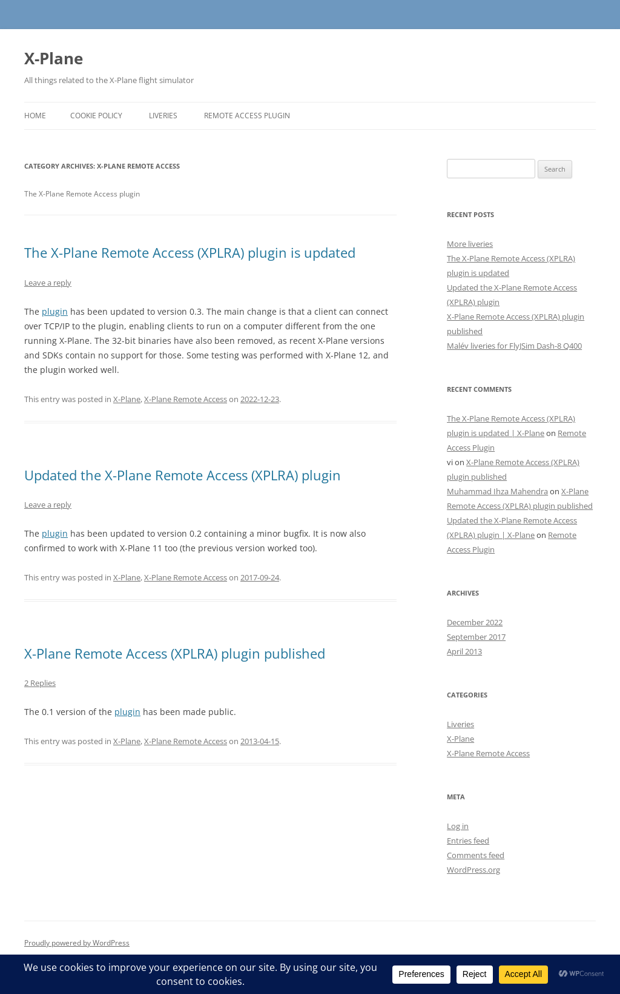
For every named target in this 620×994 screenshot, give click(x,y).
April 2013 (464, 651)
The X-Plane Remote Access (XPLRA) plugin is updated (189, 252)
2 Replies (40, 682)
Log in (458, 826)
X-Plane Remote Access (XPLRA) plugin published (174, 653)
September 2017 (476, 636)
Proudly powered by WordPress (77, 943)
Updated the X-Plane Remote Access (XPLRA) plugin (182, 475)
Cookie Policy (96, 115)
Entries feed (468, 840)
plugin (55, 311)
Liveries (163, 115)
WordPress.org (473, 869)
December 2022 (475, 622)
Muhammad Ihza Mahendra (497, 491)
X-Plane (53, 58)
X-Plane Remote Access (185, 399)
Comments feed (475, 855)
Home (35, 115)
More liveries (470, 243)
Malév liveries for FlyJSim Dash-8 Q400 (514, 345)
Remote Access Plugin (247, 115)
